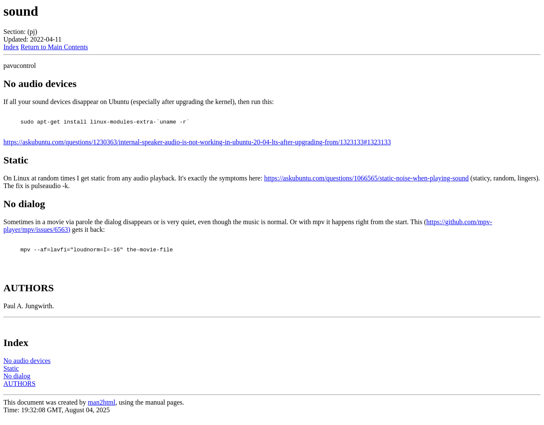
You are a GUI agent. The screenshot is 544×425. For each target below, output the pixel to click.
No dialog (17, 383)
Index (11, 47)
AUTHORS (19, 391)
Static (11, 376)
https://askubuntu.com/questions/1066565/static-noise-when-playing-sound (366, 182)
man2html (102, 410)
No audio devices (27, 368)
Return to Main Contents (54, 47)
